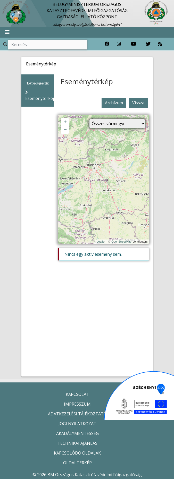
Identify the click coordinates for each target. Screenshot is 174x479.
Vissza (138, 103)
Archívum (114, 103)
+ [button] (65, 122)
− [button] (65, 130)
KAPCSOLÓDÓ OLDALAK (77, 453)
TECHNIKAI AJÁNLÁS (77, 443)
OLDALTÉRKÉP (77, 463)
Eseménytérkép (87, 81)
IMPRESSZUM (77, 404)
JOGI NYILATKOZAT (77, 423)
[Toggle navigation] (7, 32)
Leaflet (101, 241)
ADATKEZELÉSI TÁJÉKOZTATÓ (77, 414)
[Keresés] (47, 44)
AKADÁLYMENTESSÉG (77, 433)
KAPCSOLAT (77, 394)
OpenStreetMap (121, 241)
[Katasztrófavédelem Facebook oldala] (107, 44)
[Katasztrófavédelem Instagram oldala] (118, 44)
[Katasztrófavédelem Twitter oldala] (148, 44)
